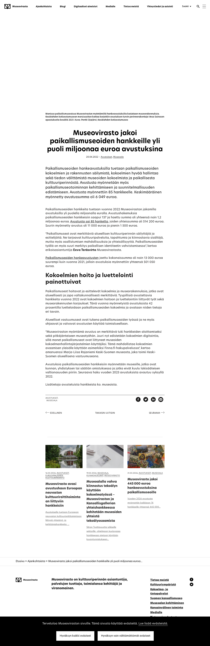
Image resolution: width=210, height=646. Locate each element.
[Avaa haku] (198, 7)
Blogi (63, 7)
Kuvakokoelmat (94, 476)
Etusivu (20, 561)
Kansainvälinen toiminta (166, 608)
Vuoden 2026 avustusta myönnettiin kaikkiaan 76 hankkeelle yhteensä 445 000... (143, 503)
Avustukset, (51, 398)
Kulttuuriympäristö (163, 584)
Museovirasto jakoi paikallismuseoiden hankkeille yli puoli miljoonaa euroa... (95, 561)
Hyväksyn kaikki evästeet (75, 636)
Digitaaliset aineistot (85, 7)
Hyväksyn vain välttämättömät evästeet (125, 636)
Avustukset (106, 157)
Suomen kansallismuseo (166, 598)
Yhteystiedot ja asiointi (160, 7)
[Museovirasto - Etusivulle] (16, 6)
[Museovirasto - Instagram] (191, 585)
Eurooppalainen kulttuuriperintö (54, 477)
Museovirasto (112, 476)
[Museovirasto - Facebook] (192, 580)
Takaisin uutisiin (105, 413)
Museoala (118, 157)
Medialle (110, 7)
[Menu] (204, 7)
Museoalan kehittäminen (167, 603)
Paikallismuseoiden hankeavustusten (72, 258)
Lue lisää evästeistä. (153, 623)
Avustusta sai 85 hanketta (89, 221)
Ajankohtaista (44, 7)
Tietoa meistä (131, 7)
